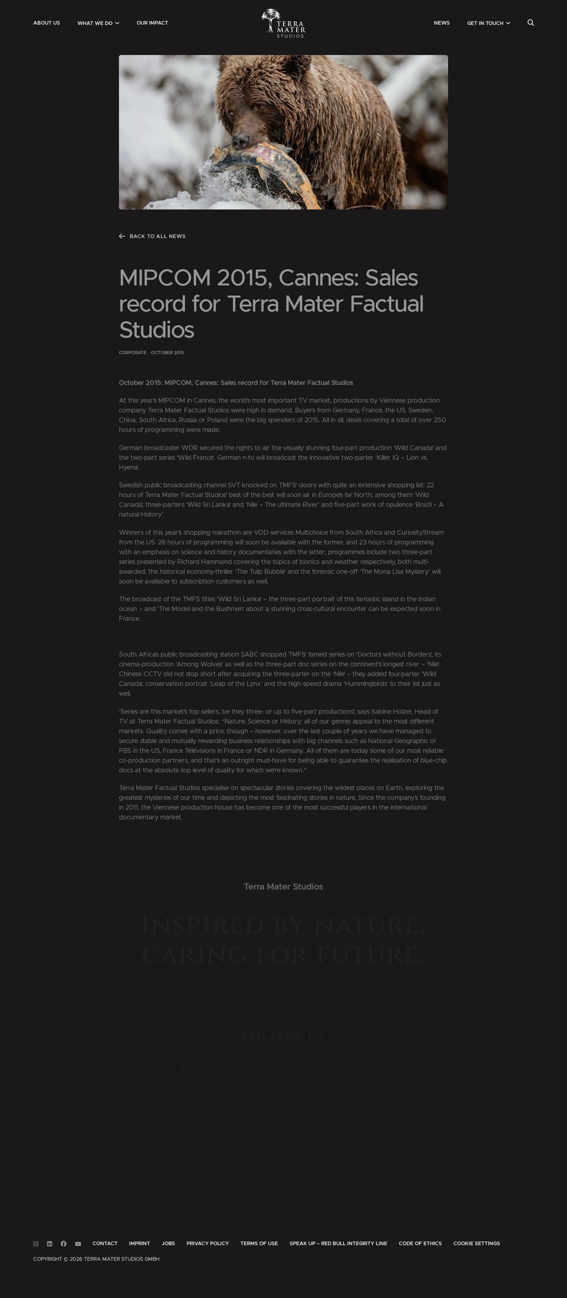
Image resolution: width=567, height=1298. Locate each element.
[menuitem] (46, 23)
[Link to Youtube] (78, 1244)
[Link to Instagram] (35, 1244)
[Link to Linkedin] (49, 1244)
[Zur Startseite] (283, 23)
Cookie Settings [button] (476, 1243)
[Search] (531, 23)
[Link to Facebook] (64, 1244)
